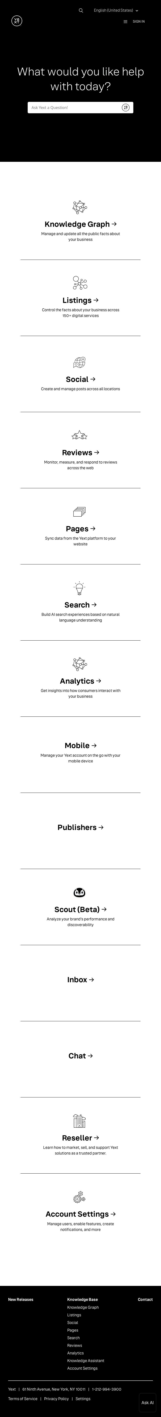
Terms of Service (22, 1398)
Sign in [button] (139, 21)
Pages (72, 1330)
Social (72, 1322)
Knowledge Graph (83, 1307)
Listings (74, 1315)
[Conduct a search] (73, 107)
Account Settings (82, 1368)
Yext (12, 1389)
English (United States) (114, 10)
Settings (83, 1398)
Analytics (75, 1353)
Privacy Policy (56, 1398)
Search (73, 1337)
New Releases (20, 1299)
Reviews (74, 1345)
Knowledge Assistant (85, 1360)
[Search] (82, 10)
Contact (145, 1299)
